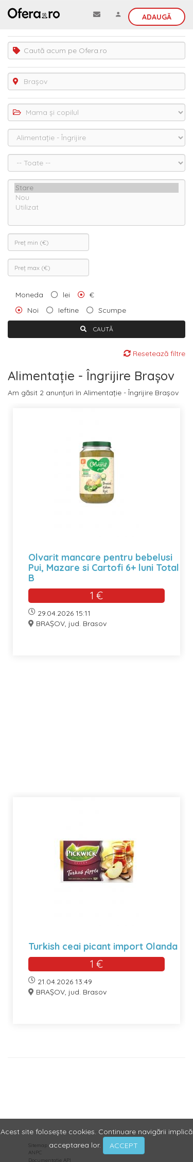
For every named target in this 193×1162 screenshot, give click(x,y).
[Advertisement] (96, 733)
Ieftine (68, 310)
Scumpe (112, 310)
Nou (96, 198)
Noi (33, 310)
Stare (96, 188)
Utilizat (96, 207)
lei (66, 294)
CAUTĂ (96, 329)
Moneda (29, 294)
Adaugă (156, 17)
